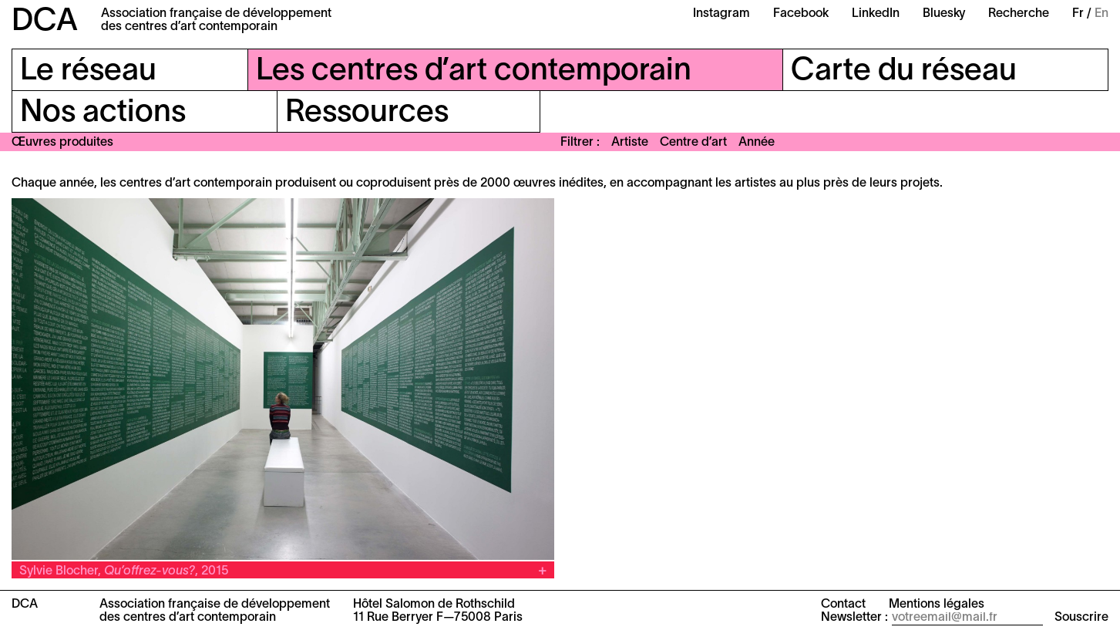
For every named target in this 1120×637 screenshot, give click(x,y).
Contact (843, 604)
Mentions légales (936, 604)
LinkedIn (876, 13)
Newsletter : (854, 617)
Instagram (721, 13)
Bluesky (944, 13)
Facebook (801, 13)
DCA (45, 22)
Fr (1078, 13)
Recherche (1018, 13)
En (1101, 13)
